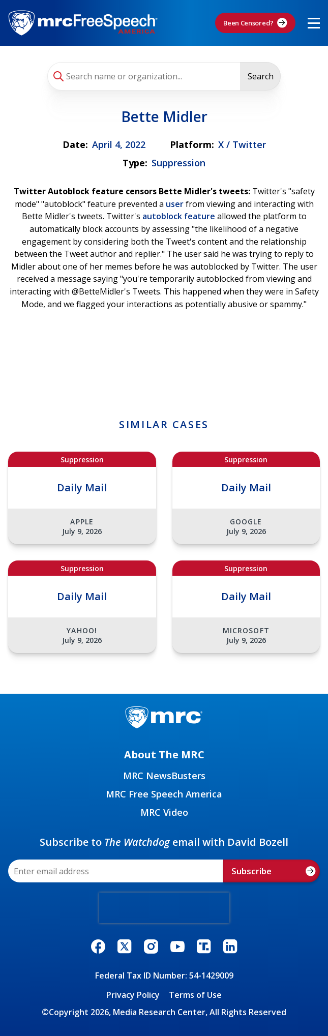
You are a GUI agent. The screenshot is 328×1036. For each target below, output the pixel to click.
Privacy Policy (133, 994)
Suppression (178, 163)
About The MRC (164, 754)
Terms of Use (195, 994)
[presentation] (164, 908)
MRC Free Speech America (164, 794)
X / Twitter (242, 144)
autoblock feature (179, 216)
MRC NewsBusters (164, 775)
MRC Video (164, 812)
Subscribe (273, 871)
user (175, 204)
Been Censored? (255, 23)
